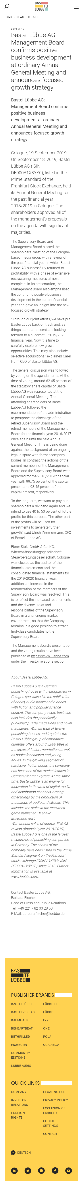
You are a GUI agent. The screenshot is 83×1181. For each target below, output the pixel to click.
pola (47, 1036)
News (20, 17)
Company (18, 1092)
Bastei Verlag (23, 1012)
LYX (45, 1020)
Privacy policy (55, 1100)
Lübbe (48, 1012)
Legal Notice (54, 1092)
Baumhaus (19, 1020)
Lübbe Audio (21, 1065)
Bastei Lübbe (22, 1004)
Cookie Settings (50, 1123)
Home (8, 17)
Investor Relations (19, 1102)
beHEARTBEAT (22, 1028)
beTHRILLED (20, 1036)
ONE (46, 1028)
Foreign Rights (18, 1115)
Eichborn (19, 1044)
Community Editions (20, 1055)
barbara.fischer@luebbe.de (43, 914)
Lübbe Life (51, 1004)
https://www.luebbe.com (50, 656)
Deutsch (21, 1152)
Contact (50, 1134)
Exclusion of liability (54, 1110)
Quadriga (51, 1044)
